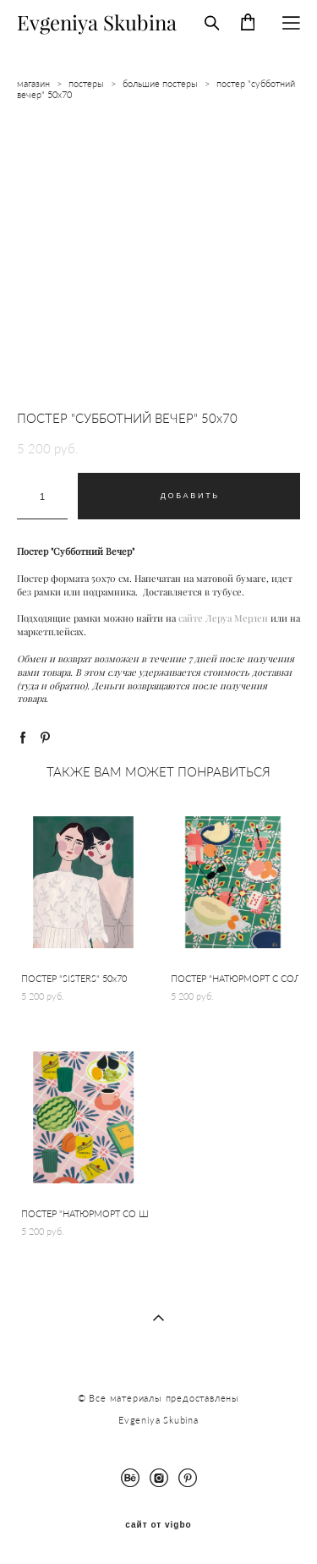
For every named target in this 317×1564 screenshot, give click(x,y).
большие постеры (160, 83)
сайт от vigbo (158, 1525)
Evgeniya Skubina (97, 23)
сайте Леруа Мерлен (223, 618)
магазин (33, 83)
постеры (86, 83)
